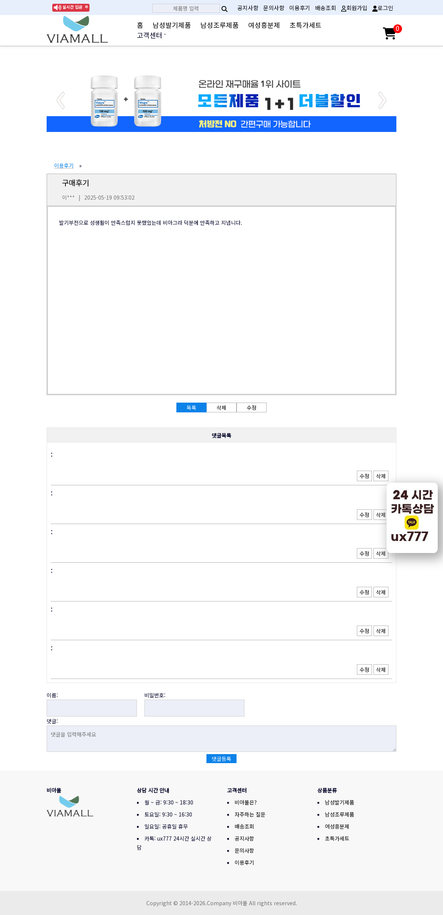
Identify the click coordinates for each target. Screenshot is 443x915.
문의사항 (273, 8)
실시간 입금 (72, 7)
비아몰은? (246, 802)
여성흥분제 (264, 25)
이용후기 (299, 8)
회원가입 (354, 8)
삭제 (381, 476)
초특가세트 (306, 25)
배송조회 (325, 8)
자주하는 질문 (250, 814)
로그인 (382, 8)
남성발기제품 (172, 25)
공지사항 (247, 8)
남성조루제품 (219, 25)
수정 (364, 476)
